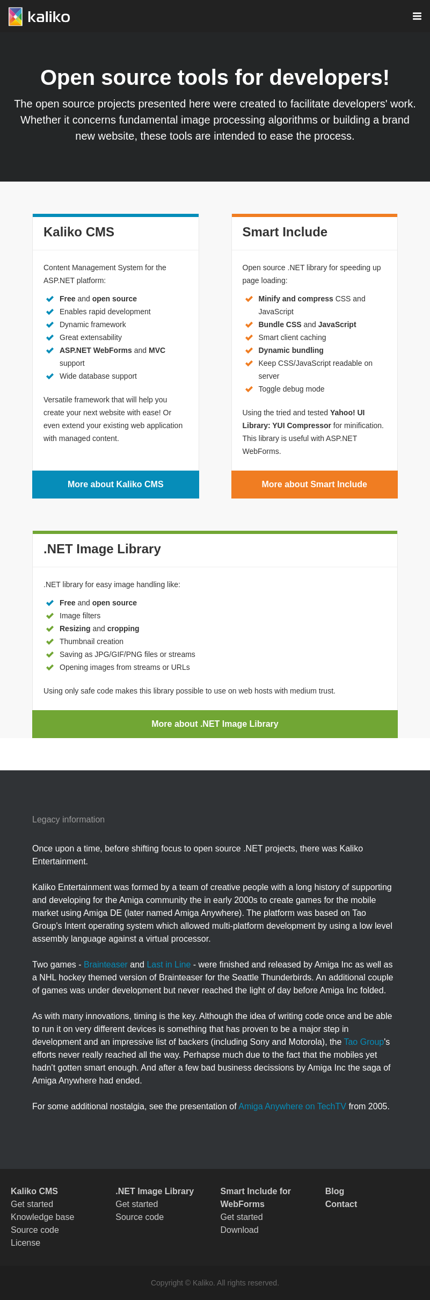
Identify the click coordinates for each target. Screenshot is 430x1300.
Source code (35, 1229)
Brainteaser (106, 964)
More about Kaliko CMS (116, 484)
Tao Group (364, 1041)
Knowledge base (42, 1217)
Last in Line (169, 964)
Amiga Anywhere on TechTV (292, 1106)
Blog (335, 1191)
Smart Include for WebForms (256, 1198)
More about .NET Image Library (214, 723)
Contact (341, 1204)
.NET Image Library (154, 1191)
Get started (32, 1204)
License (25, 1242)
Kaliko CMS (34, 1191)
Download (240, 1229)
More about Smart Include (314, 484)
